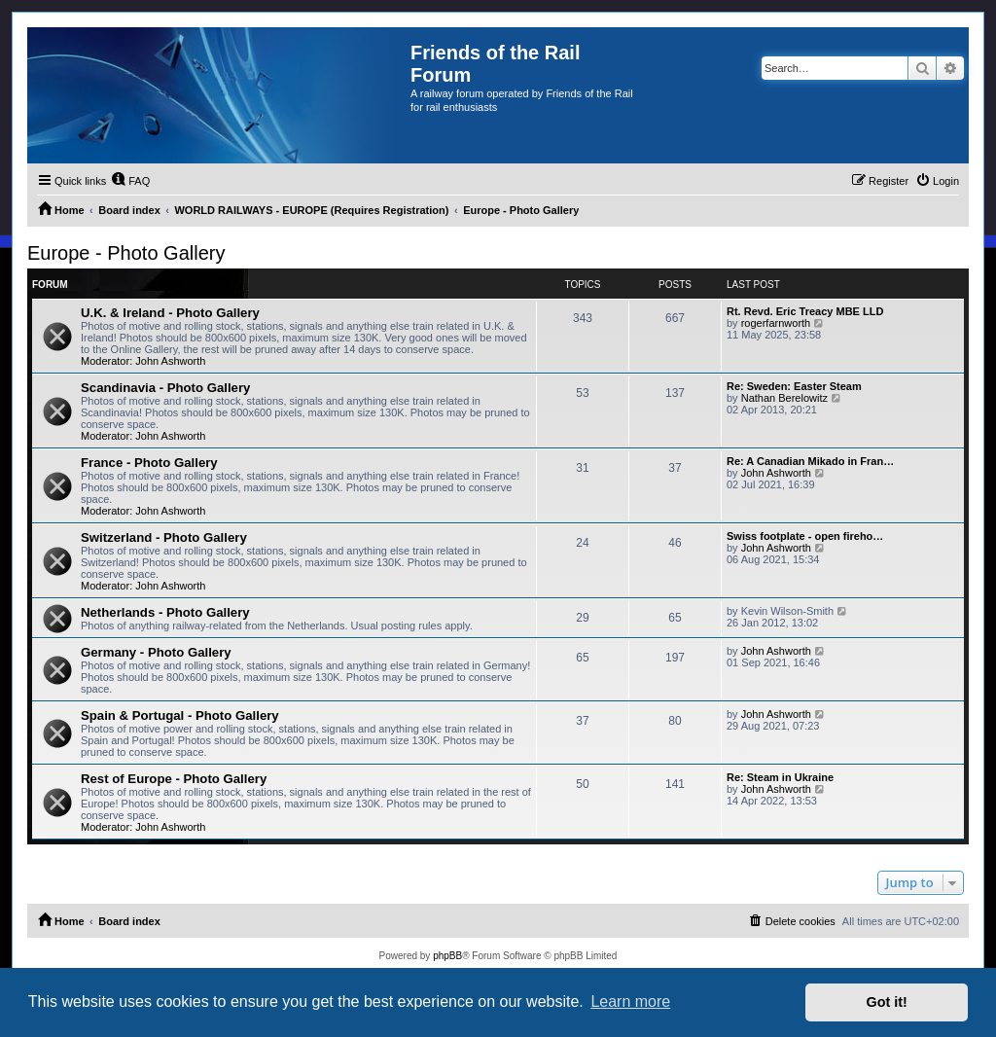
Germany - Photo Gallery (156, 652)
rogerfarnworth (776, 323)
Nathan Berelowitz (784, 398)
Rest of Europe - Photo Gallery (174, 778)
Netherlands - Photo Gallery (165, 612)
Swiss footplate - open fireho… (805, 536)
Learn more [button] (630, 1001)
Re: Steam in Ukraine (780, 777)
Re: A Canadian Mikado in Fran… (810, 461)
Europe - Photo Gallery (126, 253)
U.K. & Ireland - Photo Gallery (170, 312)
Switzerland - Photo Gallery (164, 537)
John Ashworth (170, 361)
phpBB (447, 955)
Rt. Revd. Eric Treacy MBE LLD (805, 311)
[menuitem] (130, 181)
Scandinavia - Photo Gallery (165, 387)
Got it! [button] (887, 1002)
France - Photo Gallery (149, 462)
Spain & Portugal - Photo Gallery (180, 715)
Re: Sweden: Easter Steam (794, 386)
